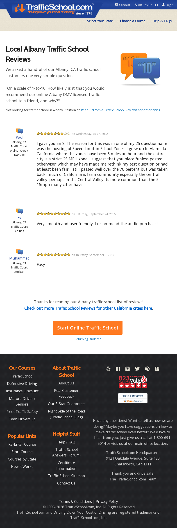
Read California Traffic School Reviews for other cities (120, 110)
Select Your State (100, 21)
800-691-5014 (147, 5)
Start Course (22, 451)
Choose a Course (132, 21)
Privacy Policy (107, 501)
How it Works (22, 466)
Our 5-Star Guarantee (66, 403)
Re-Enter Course (22, 444)
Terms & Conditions (76, 501)
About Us (66, 383)
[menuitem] (100, 21)
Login (168, 5)
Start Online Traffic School (87, 328)
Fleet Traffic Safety (22, 411)
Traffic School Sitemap (66, 475)
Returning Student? (88, 339)
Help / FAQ (66, 442)
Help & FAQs (162, 21)
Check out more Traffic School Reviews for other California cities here (88, 308)
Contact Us (66, 483)
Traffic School (22, 376)
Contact (123, 5)
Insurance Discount (22, 390)
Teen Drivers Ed (22, 419)
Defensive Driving (22, 383)
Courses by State (22, 459)
